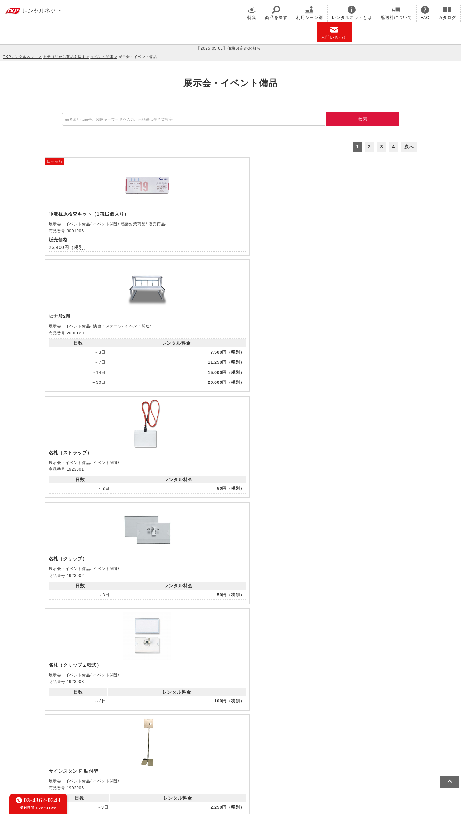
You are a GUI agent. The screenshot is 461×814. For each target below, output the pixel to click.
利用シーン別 (309, 13)
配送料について (396, 13)
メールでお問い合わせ (230, 656)
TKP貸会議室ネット (79, 735)
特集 (251, 13)
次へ (409, 146)
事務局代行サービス (174, 744)
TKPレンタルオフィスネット (148, 735)
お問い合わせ (334, 33)
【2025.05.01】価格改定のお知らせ (230, 48)
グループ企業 (238, 765)
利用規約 (68, 765)
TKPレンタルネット (20, 57)
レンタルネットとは (352, 13)
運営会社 (211, 765)
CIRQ (109, 735)
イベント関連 (101, 57)
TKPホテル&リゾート (203, 735)
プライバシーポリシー (104, 765)
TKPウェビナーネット (287, 735)
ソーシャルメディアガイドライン (164, 765)
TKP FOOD (137, 744)
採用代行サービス (216, 744)
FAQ (425, 13)
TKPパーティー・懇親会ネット (90, 744)
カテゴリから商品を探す (64, 57)
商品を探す (276, 13)
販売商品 (54, 161)
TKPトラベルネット (259, 744)
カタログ (447, 13)
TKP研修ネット (245, 735)
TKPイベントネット (334, 735)
